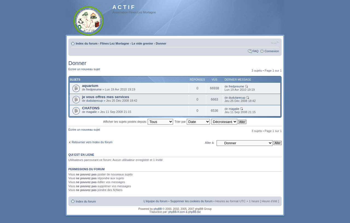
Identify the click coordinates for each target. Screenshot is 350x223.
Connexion (271, 51)
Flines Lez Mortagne (114, 43)
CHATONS (91, 108)
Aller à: (209, 142)
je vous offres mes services (105, 97)
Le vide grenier (142, 43)
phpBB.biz (194, 211)
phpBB (158, 208)
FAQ (255, 51)
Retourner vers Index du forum (92, 142)
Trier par (192, 121)
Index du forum (86, 43)
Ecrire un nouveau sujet (84, 69)
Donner (161, 43)
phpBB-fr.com (176, 211)
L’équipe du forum (155, 201)
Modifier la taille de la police (275, 42)
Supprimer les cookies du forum (191, 201)
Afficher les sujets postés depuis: (138, 121)
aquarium (90, 86)
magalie (91, 111)
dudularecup (94, 100)
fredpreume (93, 89)
